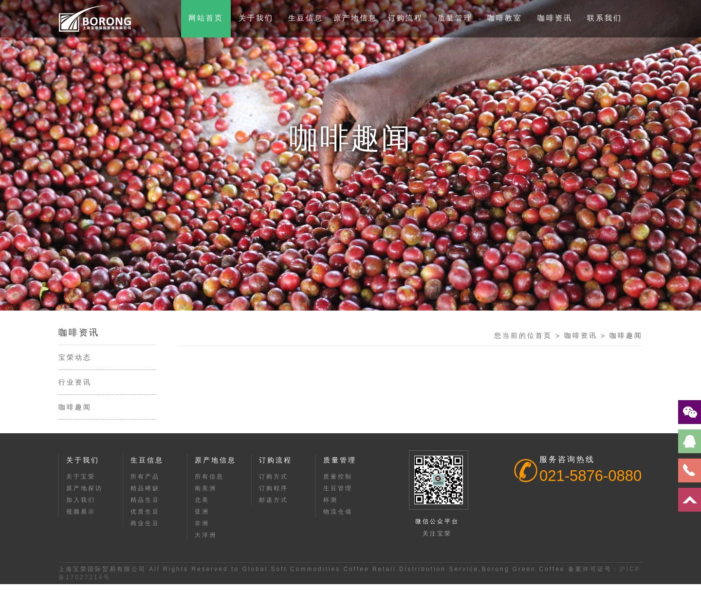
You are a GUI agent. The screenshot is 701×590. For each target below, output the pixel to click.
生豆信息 (305, 18)
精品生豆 (145, 500)
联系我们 (604, 18)
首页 (543, 335)
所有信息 (209, 476)
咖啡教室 (504, 18)
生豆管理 (337, 488)
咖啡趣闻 (75, 407)
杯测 (330, 500)
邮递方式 (273, 500)
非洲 (202, 523)
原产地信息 (355, 18)
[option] (350, 155)
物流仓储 (337, 511)
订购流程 (405, 18)
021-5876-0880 (590, 475)
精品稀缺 (145, 488)
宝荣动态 (75, 357)
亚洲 (202, 511)
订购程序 (273, 488)
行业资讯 (75, 382)
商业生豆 (145, 523)
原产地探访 (84, 488)
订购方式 (273, 476)
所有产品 (145, 476)
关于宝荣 (80, 476)
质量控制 (337, 476)
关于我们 (256, 18)
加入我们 (80, 500)
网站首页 (205, 18)
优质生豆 (145, 511)
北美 (202, 500)
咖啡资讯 (554, 18)
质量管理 (455, 18)
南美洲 (206, 488)
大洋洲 (206, 535)
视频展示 (80, 511)
